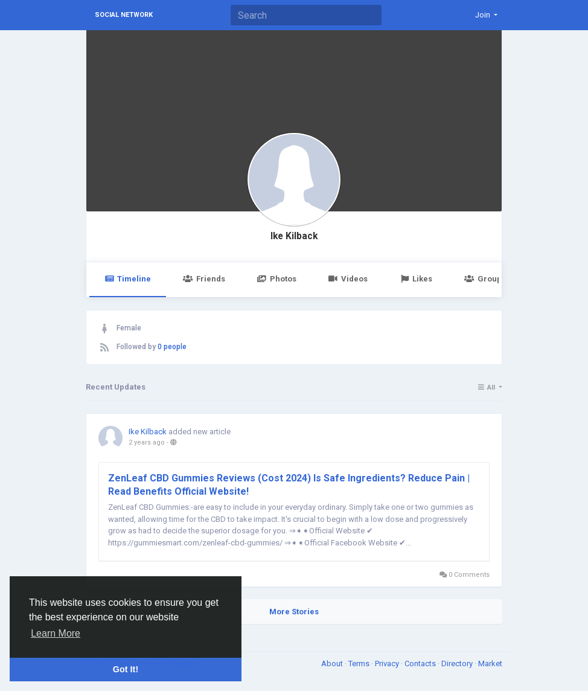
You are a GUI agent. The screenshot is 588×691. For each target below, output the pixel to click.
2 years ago (147, 442)
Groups (484, 278)
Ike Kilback (294, 236)
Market (490, 663)
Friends (204, 278)
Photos (276, 278)
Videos (348, 278)
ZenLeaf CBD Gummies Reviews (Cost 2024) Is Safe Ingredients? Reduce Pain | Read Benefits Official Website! (289, 484)
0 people (172, 346)
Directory (458, 663)
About (333, 663)
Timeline (127, 278)
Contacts (421, 663)
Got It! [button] (125, 669)
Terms (359, 663)
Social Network (124, 15)
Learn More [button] (55, 633)
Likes (416, 278)
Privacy (388, 663)
